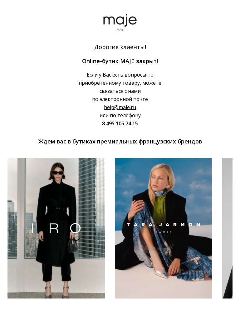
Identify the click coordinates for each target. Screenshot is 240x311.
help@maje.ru (120, 107)
